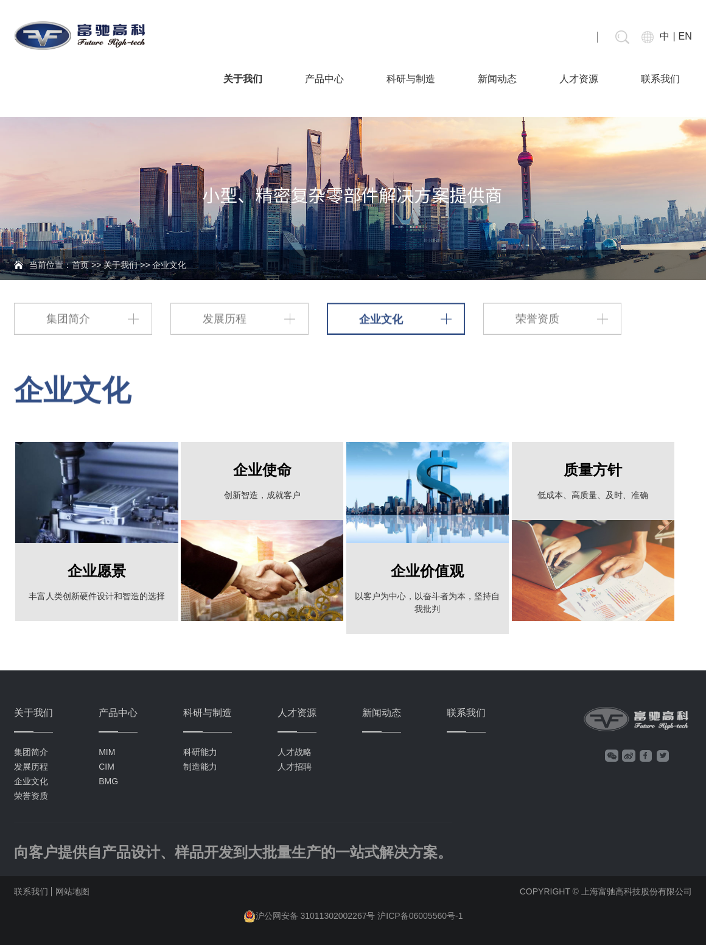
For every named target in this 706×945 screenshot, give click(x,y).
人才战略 (295, 752)
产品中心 (324, 79)
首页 (80, 265)
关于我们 (242, 79)
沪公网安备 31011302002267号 (316, 916)
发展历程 (224, 317)
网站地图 (72, 891)
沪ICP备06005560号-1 (420, 916)
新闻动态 (497, 79)
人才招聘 (295, 766)
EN (685, 36)
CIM (106, 766)
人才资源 (578, 79)
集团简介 (68, 317)
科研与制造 (410, 79)
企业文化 (381, 318)
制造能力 (200, 766)
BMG (108, 781)
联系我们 (660, 79)
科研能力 (200, 752)
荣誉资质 (537, 317)
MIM (107, 752)
